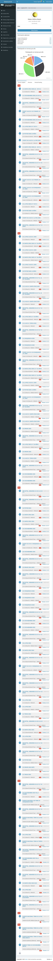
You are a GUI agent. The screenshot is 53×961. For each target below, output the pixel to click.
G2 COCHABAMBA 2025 (28, 474)
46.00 (44, 168)
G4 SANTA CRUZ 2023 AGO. (29, 883)
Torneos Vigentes (38, 1)
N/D (50, 38)
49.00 (44, 846)
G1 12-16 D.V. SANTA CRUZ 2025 (31, 286)
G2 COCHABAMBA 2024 (28, 528)
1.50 (44, 933)
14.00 (44, 570)
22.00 (44, 159)
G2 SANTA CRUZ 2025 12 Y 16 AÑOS (32, 368)
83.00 (44, 448)
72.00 (44, 222)
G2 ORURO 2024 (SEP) (28, 567)
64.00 (44, 122)
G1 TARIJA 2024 (26, 714)
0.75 (44, 950)
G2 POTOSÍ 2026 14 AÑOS (29, 133)
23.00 (44, 108)
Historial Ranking (38, 82)
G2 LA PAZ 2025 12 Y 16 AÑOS (30, 316)
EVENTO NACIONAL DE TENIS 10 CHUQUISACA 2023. (31, 801)
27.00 (44, 901)
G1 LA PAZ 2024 (26, 700)
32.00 (44, 267)
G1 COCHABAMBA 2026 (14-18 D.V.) (31, 95)
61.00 (44, 564)
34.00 (44, 371)
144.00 (43, 116)
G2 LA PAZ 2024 (26, 643)
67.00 (44, 356)
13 (50, 26)
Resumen (30, 82)
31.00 (44, 411)
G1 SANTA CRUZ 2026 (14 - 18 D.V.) (31, 89)
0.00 (50, 40)
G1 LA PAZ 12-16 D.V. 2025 (29, 236)
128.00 (44, 99)
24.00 (44, 136)
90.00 (44, 183)
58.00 (44, 441)
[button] (17, 1)
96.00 (44, 130)
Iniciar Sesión (49, 1)
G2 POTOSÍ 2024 (26, 508)
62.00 (44, 261)
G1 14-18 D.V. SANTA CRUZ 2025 (31, 301)
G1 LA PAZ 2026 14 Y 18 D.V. (29, 126)
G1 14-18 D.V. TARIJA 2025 (29, 323)
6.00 (44, 837)
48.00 (44, 91)
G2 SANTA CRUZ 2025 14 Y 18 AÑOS (32, 243)
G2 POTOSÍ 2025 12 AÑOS (29, 271)
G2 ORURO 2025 (26, 428)
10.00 (44, 496)
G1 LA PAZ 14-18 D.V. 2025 (29, 264)
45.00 (44, 143)
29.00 (44, 855)
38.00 (44, 313)
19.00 (44, 298)
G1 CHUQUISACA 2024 (28, 591)
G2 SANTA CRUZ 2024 (28, 650)
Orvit (26, 959)
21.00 (44, 246)
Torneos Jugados (21, 82)
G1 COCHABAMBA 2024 (28, 620)
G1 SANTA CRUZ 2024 (28, 514)
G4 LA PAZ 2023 (26, 834)
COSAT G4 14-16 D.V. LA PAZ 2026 (31, 140)
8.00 (44, 862)
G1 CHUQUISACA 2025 (28, 338)
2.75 (44, 942)
